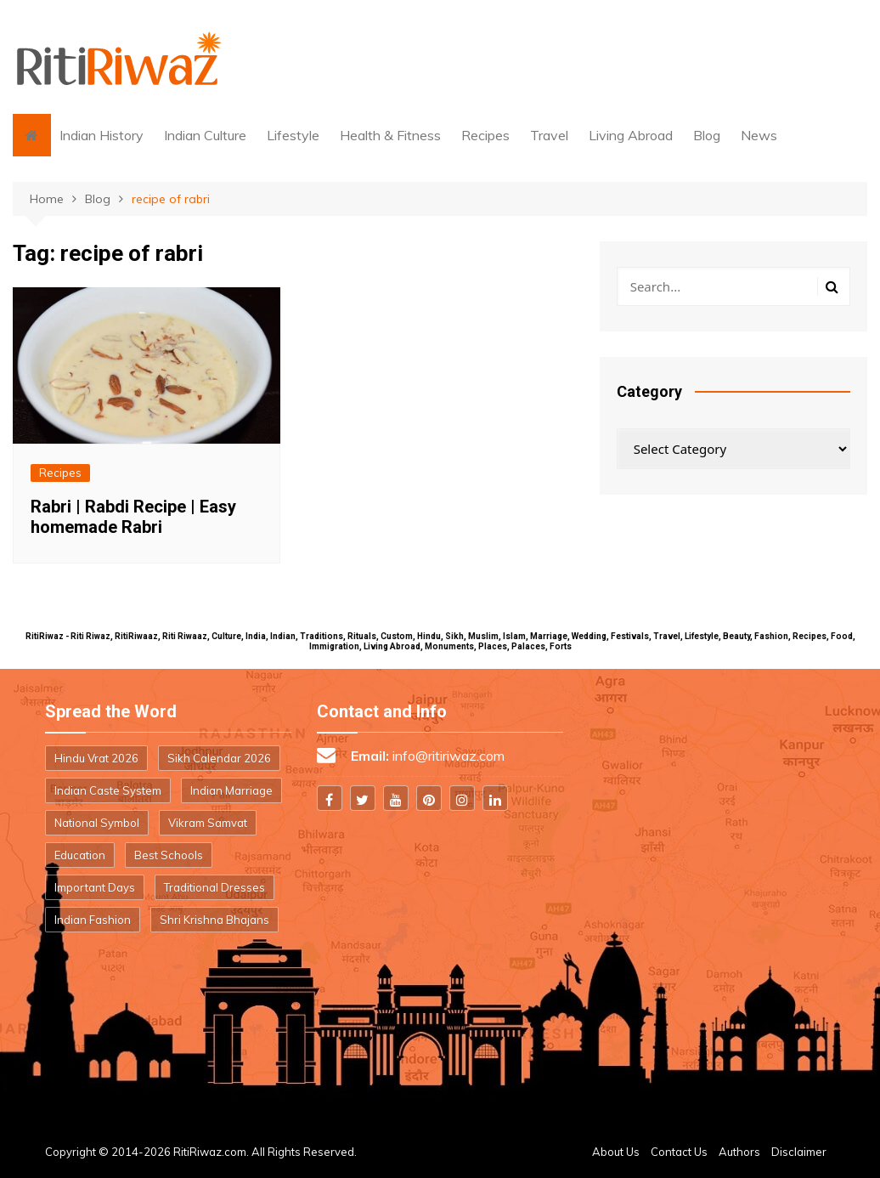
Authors (739, 1151)
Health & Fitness (390, 135)
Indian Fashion (92, 919)
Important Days (94, 887)
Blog (706, 135)
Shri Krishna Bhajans (214, 919)
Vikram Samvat (207, 823)
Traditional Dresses (214, 887)
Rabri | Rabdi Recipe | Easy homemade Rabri (133, 516)
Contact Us (679, 1151)
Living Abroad (631, 135)
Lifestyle (293, 135)
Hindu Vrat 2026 (96, 758)
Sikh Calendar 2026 (219, 758)
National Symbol (96, 823)
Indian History (101, 135)
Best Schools (168, 855)
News (759, 135)
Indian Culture (205, 135)
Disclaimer (798, 1151)
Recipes (485, 135)
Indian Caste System (107, 790)
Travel (549, 135)
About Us (616, 1151)
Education (79, 855)
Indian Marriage (231, 790)
